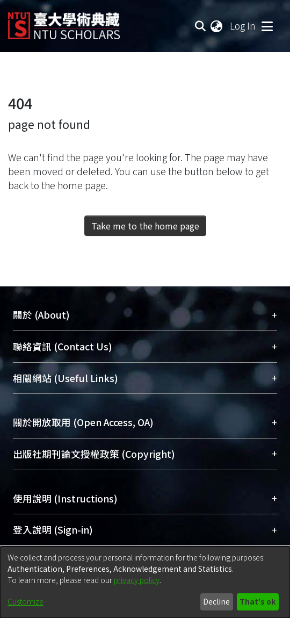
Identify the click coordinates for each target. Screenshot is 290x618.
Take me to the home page (145, 225)
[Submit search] (200, 25)
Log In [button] (243, 25)
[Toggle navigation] (267, 26)
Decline (216, 601)
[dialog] (145, 582)
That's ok (258, 601)
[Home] (64, 21)
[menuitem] (216, 26)
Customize (26, 601)
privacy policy (137, 579)
